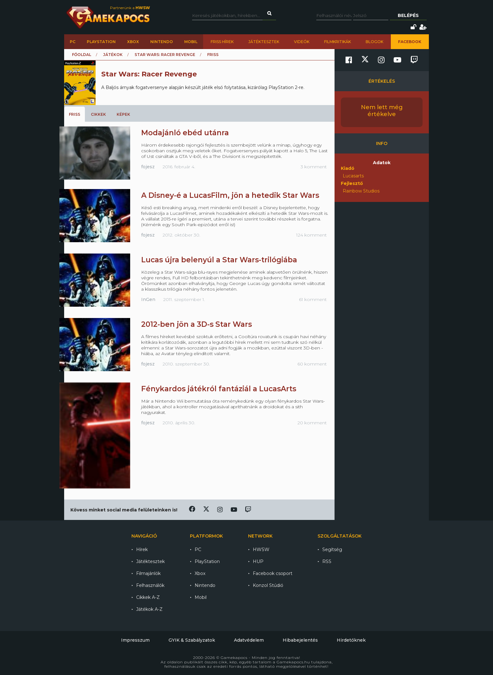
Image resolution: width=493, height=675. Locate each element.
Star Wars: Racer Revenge (165, 54)
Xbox (133, 41)
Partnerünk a (130, 7)
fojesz (148, 167)
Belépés (408, 15)
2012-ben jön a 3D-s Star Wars (196, 324)
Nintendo (161, 41)
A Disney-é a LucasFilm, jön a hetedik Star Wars (230, 195)
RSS (326, 561)
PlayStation (101, 41)
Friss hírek (222, 41)
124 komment (311, 235)
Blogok (374, 41)
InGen (148, 299)
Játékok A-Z (149, 609)
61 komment (313, 299)
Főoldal (81, 54)
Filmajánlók (148, 573)
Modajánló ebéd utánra (185, 132)
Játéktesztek (263, 41)
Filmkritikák (337, 41)
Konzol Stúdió (268, 585)
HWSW (261, 549)
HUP (258, 561)
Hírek (142, 549)
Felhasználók (150, 585)
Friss (74, 114)
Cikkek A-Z (148, 597)
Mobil (190, 41)
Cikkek (98, 114)
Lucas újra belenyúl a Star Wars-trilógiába (219, 259)
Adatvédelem (249, 640)
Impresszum (135, 640)
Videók (301, 41)
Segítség (332, 549)
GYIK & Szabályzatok (192, 640)
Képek (123, 114)
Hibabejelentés (300, 640)
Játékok (113, 54)
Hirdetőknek (351, 640)
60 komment (312, 364)
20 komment (312, 423)
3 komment (314, 167)
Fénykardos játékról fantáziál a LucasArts (218, 388)
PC (72, 41)
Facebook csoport (272, 573)
